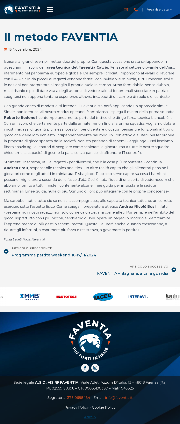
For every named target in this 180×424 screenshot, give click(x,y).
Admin (90, 417)
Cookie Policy (104, 407)
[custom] (126, 9)
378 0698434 (78, 398)
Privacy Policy (76, 407)
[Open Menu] (50, 9)
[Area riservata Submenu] (172, 9)
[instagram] (95, 368)
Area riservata (158, 9)
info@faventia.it (119, 398)
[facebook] (85, 368)
